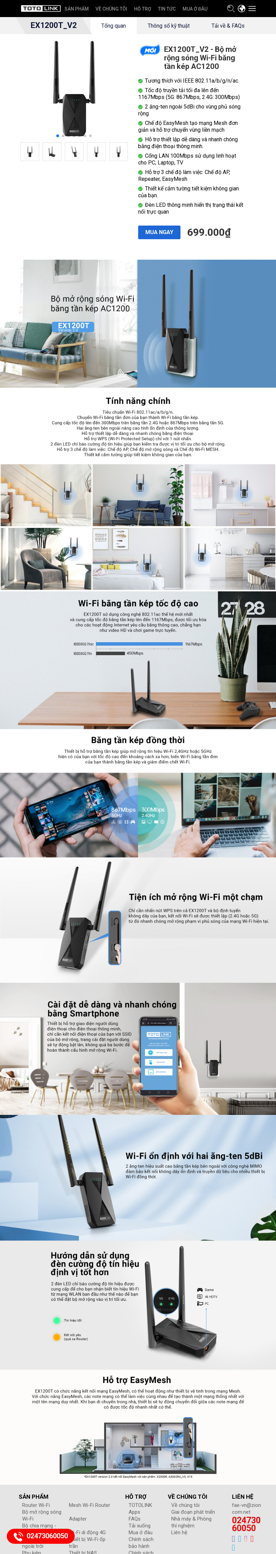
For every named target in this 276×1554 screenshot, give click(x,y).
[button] (57, 153)
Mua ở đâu (140, 1549)
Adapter (78, 1536)
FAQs (135, 1536)
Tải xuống (139, 1543)
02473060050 (246, 1541)
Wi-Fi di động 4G (87, 1549)
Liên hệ (179, 1549)
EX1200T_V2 (53, 25)
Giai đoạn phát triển (193, 1529)
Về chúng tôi (185, 1522)
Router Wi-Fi (36, 1522)
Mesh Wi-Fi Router (89, 1522)
